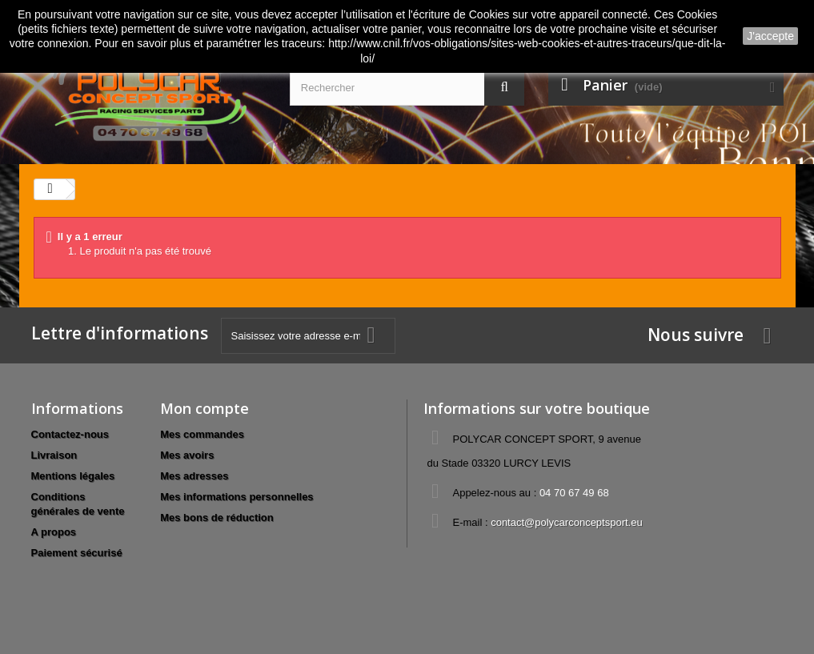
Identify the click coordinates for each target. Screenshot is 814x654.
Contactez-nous (70, 434)
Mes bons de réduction (217, 518)
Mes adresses (194, 476)
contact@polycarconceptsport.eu (567, 522)
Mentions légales (73, 476)
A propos (54, 532)
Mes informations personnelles (236, 497)
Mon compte (204, 408)
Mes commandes (202, 434)
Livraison (54, 455)
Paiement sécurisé (76, 553)
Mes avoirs (187, 455)
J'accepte (770, 36)
